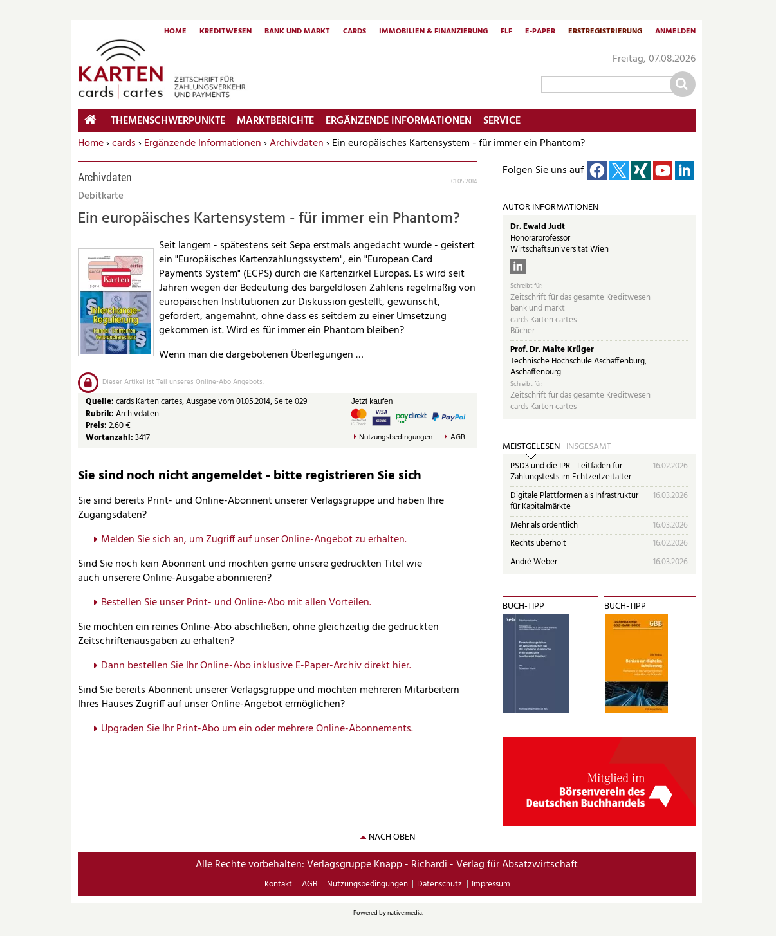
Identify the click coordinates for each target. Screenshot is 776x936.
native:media (404, 913)
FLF (506, 32)
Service (502, 121)
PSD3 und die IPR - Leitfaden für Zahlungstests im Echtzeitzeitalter (570, 471)
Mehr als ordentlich (544, 525)
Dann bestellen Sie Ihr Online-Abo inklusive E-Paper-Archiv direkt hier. (256, 665)
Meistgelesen (531, 447)
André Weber (533, 562)
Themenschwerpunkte (168, 121)
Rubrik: (101, 414)
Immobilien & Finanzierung (433, 32)
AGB (457, 438)
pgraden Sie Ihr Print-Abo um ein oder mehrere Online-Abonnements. (260, 728)
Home (175, 32)
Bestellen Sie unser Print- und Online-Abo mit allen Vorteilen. (236, 602)
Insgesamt (588, 447)
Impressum (491, 884)
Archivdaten (297, 143)
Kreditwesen (225, 32)
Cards (354, 32)
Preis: (96, 425)
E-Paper (540, 32)
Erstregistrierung (605, 32)
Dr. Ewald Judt (537, 227)
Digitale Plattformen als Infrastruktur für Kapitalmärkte (574, 501)
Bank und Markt (297, 32)
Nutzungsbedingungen (395, 438)
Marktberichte (275, 121)
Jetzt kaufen (372, 401)
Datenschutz (439, 884)
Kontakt (278, 884)
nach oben (392, 837)
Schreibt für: (526, 286)
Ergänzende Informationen (202, 143)
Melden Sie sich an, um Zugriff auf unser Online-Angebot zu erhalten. (254, 539)
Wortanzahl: (109, 438)
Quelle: (101, 401)
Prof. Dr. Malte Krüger (552, 349)
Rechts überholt (538, 543)
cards (124, 143)
